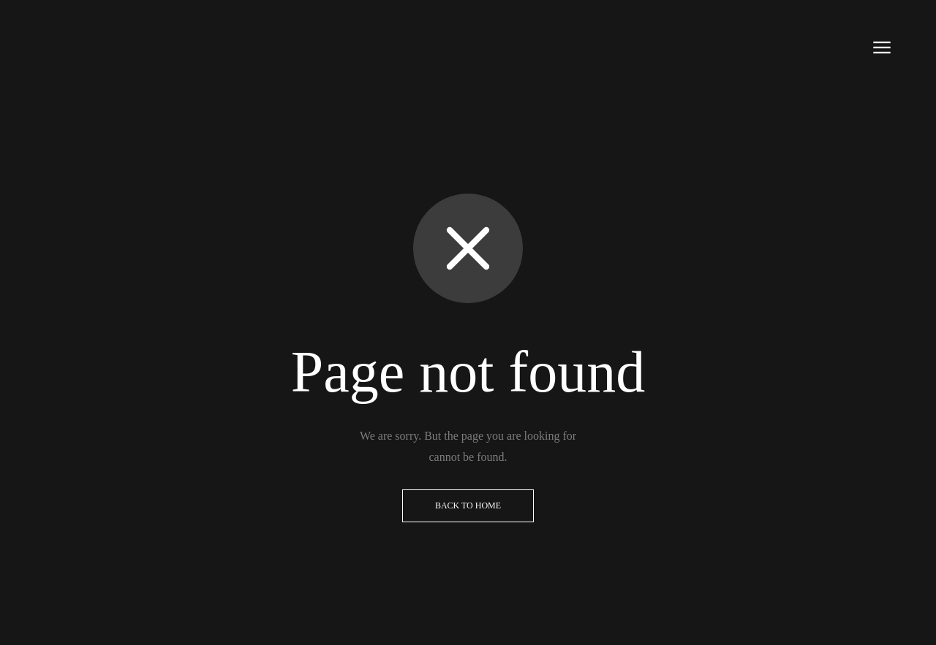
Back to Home (468, 505)
